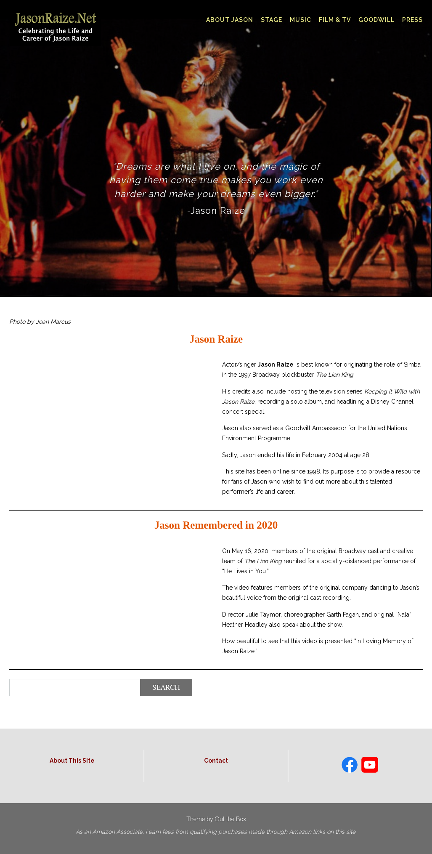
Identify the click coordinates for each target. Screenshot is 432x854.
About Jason (229, 19)
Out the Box (230, 819)
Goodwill (376, 19)
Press (412, 19)
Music (300, 19)
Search (166, 687)
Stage (271, 19)
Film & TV (335, 19)
